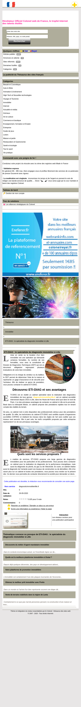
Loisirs (5, 135)
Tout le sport (8, 149)
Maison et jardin (9, 138)
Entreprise (7, 128)
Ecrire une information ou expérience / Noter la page (31, 509)
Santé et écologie (10, 145)
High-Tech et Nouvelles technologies (17, 95)
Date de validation (7, 494)
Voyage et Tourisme (11, 99)
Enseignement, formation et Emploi (16, 124)
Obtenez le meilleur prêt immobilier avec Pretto (24, 582)
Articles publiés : (12, 54)
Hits (4, 490)
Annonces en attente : (13, 58)
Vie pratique (7, 153)
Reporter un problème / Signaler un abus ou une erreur (32, 506)
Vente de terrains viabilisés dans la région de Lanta (26, 595)
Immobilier (7, 102)
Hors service (9, 486)
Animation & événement (12, 92)
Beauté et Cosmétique (11, 84)
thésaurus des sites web (61, 611)
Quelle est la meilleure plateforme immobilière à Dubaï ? (28, 557)
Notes (5, 499)
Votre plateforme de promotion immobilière (23, 570)
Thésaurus (9, 322)
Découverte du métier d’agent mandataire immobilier (27, 545)
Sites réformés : (11, 62)
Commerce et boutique (12, 120)
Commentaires (9, 503)
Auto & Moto (8, 88)
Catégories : (10, 69)
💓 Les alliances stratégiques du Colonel (19, 204)
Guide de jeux (8, 131)
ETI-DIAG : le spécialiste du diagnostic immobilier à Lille (27, 341)
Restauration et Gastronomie (14, 142)
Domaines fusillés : (12, 65)
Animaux (6, 113)
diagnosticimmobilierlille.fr (44, 397)
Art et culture (8, 117)
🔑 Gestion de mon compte (13, 193)
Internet (6, 106)
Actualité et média (10, 110)
